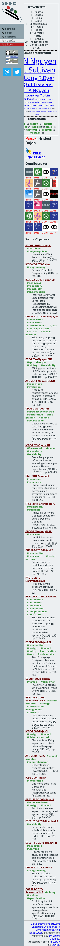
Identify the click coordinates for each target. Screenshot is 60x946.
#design (32, 648)
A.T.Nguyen (32, 111)
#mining (32, 365)
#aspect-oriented (38, 802)
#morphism (34, 248)
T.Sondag (31, 95)
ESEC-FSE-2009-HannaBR (41, 596)
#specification (36, 291)
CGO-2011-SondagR (37, 475)
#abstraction (35, 319)
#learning (33, 848)
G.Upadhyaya (27, 98)
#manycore (34, 478)
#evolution (34, 386)
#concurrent (34, 322)
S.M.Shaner (32, 108)
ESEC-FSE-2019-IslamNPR (41, 842)
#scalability (34, 288)
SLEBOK (55, 941)
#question (33, 509)
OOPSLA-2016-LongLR (38, 867)
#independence (37, 611)
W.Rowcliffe (34, 102)
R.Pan (49, 108)
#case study (34, 383)
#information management (34, 708)
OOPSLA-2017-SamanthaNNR (34, 891)
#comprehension (37, 761)
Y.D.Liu (45, 95)
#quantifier (48, 681)
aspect (36, 126)
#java (53, 325)
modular (35, 132)
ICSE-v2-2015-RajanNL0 (40, 279)
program (47, 129)
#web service (46, 653)
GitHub (55, 944)
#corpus (41, 362)
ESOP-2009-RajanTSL (38, 642)
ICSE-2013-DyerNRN (37, 445)
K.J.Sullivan (36, 69)
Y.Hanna (32, 105)
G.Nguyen (44, 108)
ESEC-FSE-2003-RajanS (39, 799)
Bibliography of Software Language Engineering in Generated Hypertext (45, 926)
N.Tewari (37, 114)
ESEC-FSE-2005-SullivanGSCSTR (35, 699)
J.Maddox (50, 105)
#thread (32, 331)
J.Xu (43, 105)
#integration (35, 780)
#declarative (35, 414)
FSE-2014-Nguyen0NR (39, 359)
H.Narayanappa (46, 102)
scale (48, 126)
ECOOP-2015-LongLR (38, 245)
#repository (34, 285)
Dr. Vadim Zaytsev (54, 937)
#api (30, 362)
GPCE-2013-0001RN (37, 408)
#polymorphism (37, 251)
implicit (47, 123)
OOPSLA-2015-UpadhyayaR (41, 316)
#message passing (38, 328)
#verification (35, 614)
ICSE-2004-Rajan (35, 777)
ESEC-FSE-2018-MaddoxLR (41, 820)
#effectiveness (36, 325)
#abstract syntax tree (40, 411)
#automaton (34, 602)
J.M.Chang (49, 99)
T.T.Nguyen (38, 111)
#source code (35, 420)
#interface (33, 712)
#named (51, 448)
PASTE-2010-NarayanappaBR (35, 579)
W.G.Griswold (43, 111)
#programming (36, 266)
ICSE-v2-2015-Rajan (37, 264)
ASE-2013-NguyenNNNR (40, 380)
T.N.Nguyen (37, 60)
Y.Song (48, 111)
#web (30, 653)
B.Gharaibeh (40, 99)
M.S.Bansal (24, 105)
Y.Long (28, 77)
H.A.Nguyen (36, 90)
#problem (33, 895)
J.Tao (27, 108)
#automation (35, 599)
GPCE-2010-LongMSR (38, 531)
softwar (32, 129)
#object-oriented (38, 737)
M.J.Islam (38, 108)
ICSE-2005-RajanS (36, 731)
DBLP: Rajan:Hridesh (35, 155)
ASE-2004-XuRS (35, 755)
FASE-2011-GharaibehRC (40, 503)
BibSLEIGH (36, 932)
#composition (35, 552)
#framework (35, 448)
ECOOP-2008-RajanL (37, 678)
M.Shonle (55, 111)
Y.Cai (51, 111)
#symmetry (34, 481)
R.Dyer (46, 78)
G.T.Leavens (39, 84)
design (34, 123)
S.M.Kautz (25, 102)
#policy (31, 650)
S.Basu (39, 105)
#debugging (34, 845)
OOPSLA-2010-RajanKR (39, 549)
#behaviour (34, 282)
